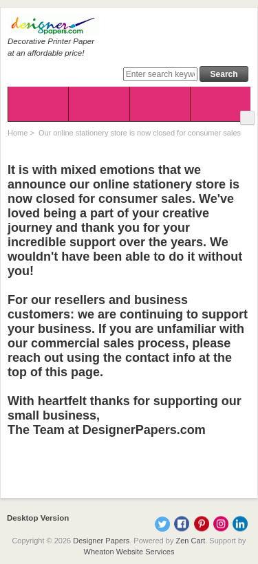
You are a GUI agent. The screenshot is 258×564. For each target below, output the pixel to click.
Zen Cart (190, 540)
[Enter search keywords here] (160, 74)
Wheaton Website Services (129, 551)
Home (18, 133)
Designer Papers (101, 540)
